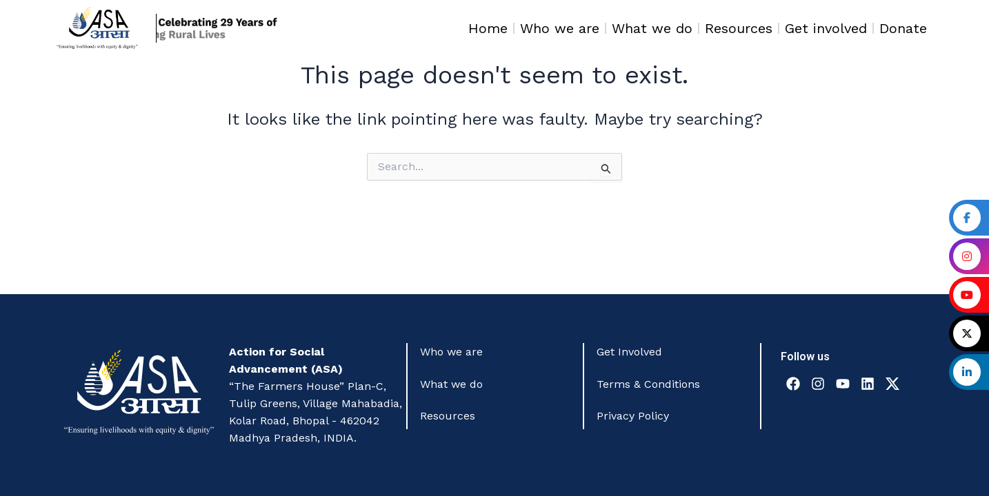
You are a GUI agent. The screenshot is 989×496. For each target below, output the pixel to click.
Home (488, 28)
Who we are (559, 28)
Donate (903, 28)
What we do (652, 28)
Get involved (826, 28)
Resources (738, 28)
